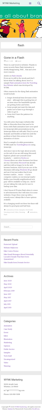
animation (33, 212)
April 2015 (7, 308)
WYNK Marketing (11, 3)
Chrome (7, 160)
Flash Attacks (17, 76)
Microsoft (22, 163)
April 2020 (8, 287)
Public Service (9, 349)
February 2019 (9, 291)
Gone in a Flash (14, 57)
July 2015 (7, 304)
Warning (22, 212)
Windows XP (24, 170)
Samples (22, 210)
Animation (10, 210)
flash (5, 214)
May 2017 (7, 297)
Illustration (8, 339)
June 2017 (7, 294)
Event (16, 210)
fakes (6, 336)
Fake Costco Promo (11, 251)
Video (17, 212)
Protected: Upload (10, 244)
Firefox (24, 158)
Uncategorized (9, 212)
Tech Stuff (29, 210)
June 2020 (8, 281)
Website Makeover (11, 248)
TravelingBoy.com (24, 145)
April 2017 (7, 301)
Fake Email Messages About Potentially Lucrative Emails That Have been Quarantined (19, 256)
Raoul (19, 61)
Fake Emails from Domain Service (17, 262)
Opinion (7, 346)
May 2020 (7, 284)
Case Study (8, 329)
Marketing (8, 342)
